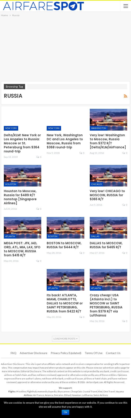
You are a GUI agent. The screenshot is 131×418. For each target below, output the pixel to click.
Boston (52, 236)
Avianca (49, 395)
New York (11, 128)
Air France (38, 395)
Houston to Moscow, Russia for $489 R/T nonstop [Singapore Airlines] (20, 197)
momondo (42, 391)
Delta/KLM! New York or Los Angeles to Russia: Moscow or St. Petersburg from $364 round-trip (22, 143)
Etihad (67, 395)
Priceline (21, 391)
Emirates (58, 395)
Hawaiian (76, 395)
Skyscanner (63, 391)
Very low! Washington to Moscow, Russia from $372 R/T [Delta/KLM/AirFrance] (108, 141)
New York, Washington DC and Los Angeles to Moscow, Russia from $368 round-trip (65, 141)
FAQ (13, 353)
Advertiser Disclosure (33, 353)
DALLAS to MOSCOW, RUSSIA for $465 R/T (106, 245)
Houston (10, 184)
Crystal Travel (90, 391)
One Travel (109, 391)
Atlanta (10, 236)
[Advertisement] (65, 48)
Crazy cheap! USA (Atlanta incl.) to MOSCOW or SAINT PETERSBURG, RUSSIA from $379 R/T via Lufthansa (106, 305)
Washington (98, 128)
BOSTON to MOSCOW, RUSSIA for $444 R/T (64, 245)
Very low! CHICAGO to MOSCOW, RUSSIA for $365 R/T (107, 195)
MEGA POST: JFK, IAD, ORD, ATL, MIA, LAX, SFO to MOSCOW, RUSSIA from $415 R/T (22, 249)
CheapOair (76, 391)
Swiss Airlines (100, 395)
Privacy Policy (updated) (66, 353)
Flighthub (32, 391)
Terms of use (93, 353)
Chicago (96, 184)
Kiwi (100, 391)
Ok (65, 412)
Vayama (120, 391)
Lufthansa (87, 395)
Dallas (95, 236)
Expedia (52, 391)
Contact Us (113, 353)
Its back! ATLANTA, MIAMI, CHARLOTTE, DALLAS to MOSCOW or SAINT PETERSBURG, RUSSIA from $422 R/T (65, 303)
